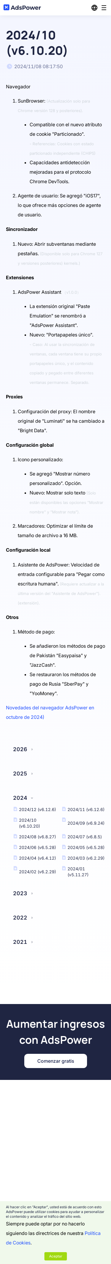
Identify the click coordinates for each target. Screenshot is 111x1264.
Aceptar (55, 1256)
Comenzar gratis (55, 1061)
